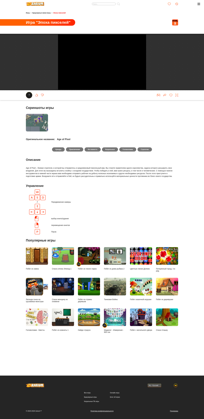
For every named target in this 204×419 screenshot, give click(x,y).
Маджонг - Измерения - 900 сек (115, 344)
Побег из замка (37, 282)
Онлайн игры (114, 393)
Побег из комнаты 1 (63, 343)
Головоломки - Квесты (37, 343)
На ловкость (92, 173)
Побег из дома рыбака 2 (115, 282)
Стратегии (145, 173)
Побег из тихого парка (89, 282)
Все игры (87, 393)
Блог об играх (115, 397)
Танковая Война (115, 312)
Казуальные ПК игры (91, 401)
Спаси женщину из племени (63, 313)
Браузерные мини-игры (41, 13)
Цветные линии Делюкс (141, 282)
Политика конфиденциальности (101, 411)
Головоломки (128, 173)
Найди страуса (89, 343)
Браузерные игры (90, 397)
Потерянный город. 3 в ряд (167, 283)
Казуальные (110, 173)
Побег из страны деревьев (89, 313)
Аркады (58, 173)
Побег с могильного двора (141, 343)
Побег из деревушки (167, 312)
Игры (28, 13)
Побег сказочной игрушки (141, 312)
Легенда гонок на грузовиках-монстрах (37, 313)
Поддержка (174, 411)
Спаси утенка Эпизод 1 (63, 282)
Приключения (74, 173)
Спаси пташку (167, 343)
